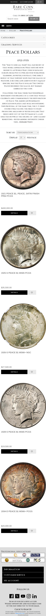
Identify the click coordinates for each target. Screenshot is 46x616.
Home (3, 31)
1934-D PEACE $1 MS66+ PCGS (17, 511)
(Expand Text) (26, 122)
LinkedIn (34, 596)
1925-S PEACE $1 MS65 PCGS (16, 273)
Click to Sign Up (22, 609)
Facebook (11, 596)
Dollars (12, 31)
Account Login (26, 2)
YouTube (23, 596)
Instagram (29, 596)
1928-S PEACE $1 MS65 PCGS (16, 432)
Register (14, 2)
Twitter (17, 596)
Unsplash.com (19, 613)
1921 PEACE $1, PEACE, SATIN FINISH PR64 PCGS (20, 194)
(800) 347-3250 (27, 15)
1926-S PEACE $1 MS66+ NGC (16, 352)
